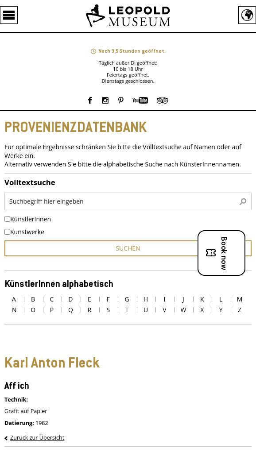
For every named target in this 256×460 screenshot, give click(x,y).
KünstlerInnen (30, 219)
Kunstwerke (27, 232)
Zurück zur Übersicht (37, 437)
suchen (128, 248)
